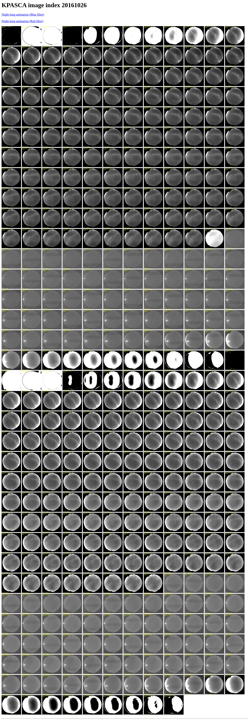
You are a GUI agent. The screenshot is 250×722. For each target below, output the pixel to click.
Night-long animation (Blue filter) (23, 14)
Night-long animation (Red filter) (22, 21)
